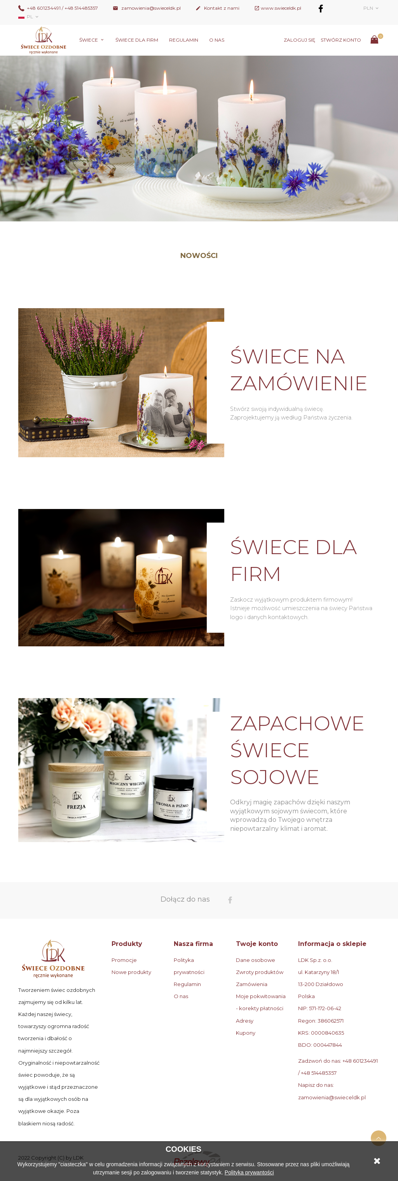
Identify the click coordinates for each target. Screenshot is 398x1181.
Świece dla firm (136, 40)
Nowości (199, 255)
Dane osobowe (255, 960)
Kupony (245, 1033)
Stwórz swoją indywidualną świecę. (277, 408)
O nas (216, 40)
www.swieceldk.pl (281, 8)
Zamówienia (251, 984)
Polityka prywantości (249, 1172)
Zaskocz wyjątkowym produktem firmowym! (291, 599)
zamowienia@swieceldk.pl (147, 8)
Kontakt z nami (217, 8)
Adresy (244, 1021)
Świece (89, 40)
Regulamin (183, 40)
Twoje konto (257, 944)
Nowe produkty (131, 972)
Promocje (124, 960)
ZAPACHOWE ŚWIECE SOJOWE (297, 750)
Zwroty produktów (259, 972)
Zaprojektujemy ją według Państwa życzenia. (291, 417)
